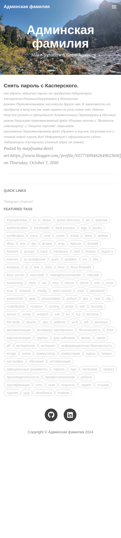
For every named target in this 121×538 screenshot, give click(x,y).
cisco (34, 236)
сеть (38, 385)
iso (85, 259)
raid (97, 299)
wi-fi (75, 322)
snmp (26, 314)
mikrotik (93, 275)
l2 (26, 267)
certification (15, 236)
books (97, 228)
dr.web (47, 244)
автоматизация (19, 330)
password (97, 291)
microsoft (37, 275)
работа (86, 377)
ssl (68, 314)
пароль (59, 369)
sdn (82, 306)
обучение (36, 361)
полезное (89, 369)
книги (26, 353)
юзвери (64, 393)
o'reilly (41, 291)
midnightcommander (65, 275)
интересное (25, 346)
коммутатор (45, 353)
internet (12, 259)
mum (110, 283)
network (25, 291)
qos (85, 299)
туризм (12, 393)
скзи (51, 385)
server (11, 314)
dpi (33, 244)
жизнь (86, 338)
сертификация (18, 385)
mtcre (84, 283)
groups (29, 251)
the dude (13, 322)
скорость (68, 385)
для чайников (64, 338)
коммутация (70, 353)
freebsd (12, 251)
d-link (74, 236)
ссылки (103, 385)
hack (44, 251)
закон (100, 338)
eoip (61, 244)
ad (88, 220)
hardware (61, 251)
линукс (106, 353)
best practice (65, 228)
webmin (60, 322)
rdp (108, 299)
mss (55, 283)
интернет (48, 346)
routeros (36, 306)
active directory (68, 220)
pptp (32, 299)
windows (101, 322)
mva (10, 291)
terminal (92, 314)
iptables (71, 259)
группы (42, 338)
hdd (76, 251)
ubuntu (31, 322)
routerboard (15, 306)
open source (62, 291)
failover (75, 244)
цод (27, 393)
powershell (15, 299)
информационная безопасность (86, 346)
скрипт (86, 385)
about (46, 220)
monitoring (15, 283)
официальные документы (27, 369)
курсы (90, 353)
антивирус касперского (55, 330)
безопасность (90, 330)
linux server (15, 275)
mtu (97, 283)
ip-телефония (35, 259)
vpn (45, 322)
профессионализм (60, 377)
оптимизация (60, 361)
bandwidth (42, 228)
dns (23, 244)
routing (54, 306)
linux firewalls (81, 267)
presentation (51, 299)
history (91, 251)
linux (61, 267)
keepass (13, 267)
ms (44, 283)
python (71, 299)
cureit (60, 236)
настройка (15, 361)
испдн (11, 353)
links (48, 267)
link (36, 267)
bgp (84, 228)
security (97, 306)
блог (110, 330)
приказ (108, 369)
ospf (80, 291)
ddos (88, 236)
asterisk (101, 220)
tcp (78, 314)
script (69, 306)
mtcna (69, 283)
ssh (57, 314)
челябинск (43, 393)
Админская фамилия (27, 6)
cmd (47, 236)
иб (9, 346)
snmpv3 (42, 314)
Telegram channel (18, 201)
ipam (55, 259)
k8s (95, 259)
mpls (32, 283)
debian (103, 236)
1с (34, 220)
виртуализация (19, 338)
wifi (86, 322)
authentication (17, 228)
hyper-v (107, 251)
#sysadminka (17, 220)
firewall (92, 244)
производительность (23, 377)
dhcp (10, 244)
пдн (73, 369)
